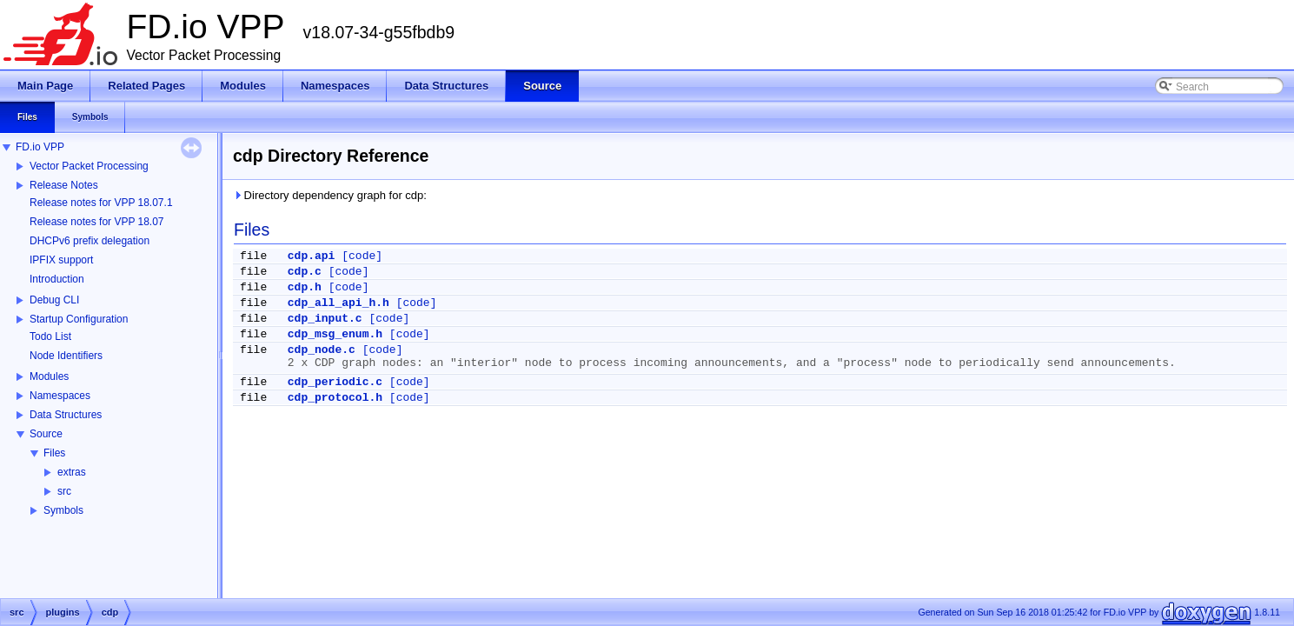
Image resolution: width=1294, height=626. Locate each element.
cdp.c (305, 271)
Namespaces (60, 396)
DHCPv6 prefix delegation (89, 241)
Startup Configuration (79, 319)
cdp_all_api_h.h (338, 303)
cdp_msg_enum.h (335, 334)
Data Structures (66, 415)
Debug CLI (54, 300)
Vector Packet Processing (89, 166)
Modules (49, 376)
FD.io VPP (40, 147)
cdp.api (311, 256)
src (64, 491)
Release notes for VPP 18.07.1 (101, 202)
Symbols (63, 510)
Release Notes (64, 185)
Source (46, 434)
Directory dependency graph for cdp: (330, 195)
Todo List (50, 336)
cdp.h (305, 287)
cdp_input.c (325, 318)
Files (54, 453)
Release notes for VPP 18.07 (97, 222)
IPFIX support (61, 260)
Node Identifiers (66, 356)
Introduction (57, 279)
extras (71, 472)
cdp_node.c (321, 349)
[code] (362, 256)
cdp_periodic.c (335, 382)
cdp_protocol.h (335, 397)
